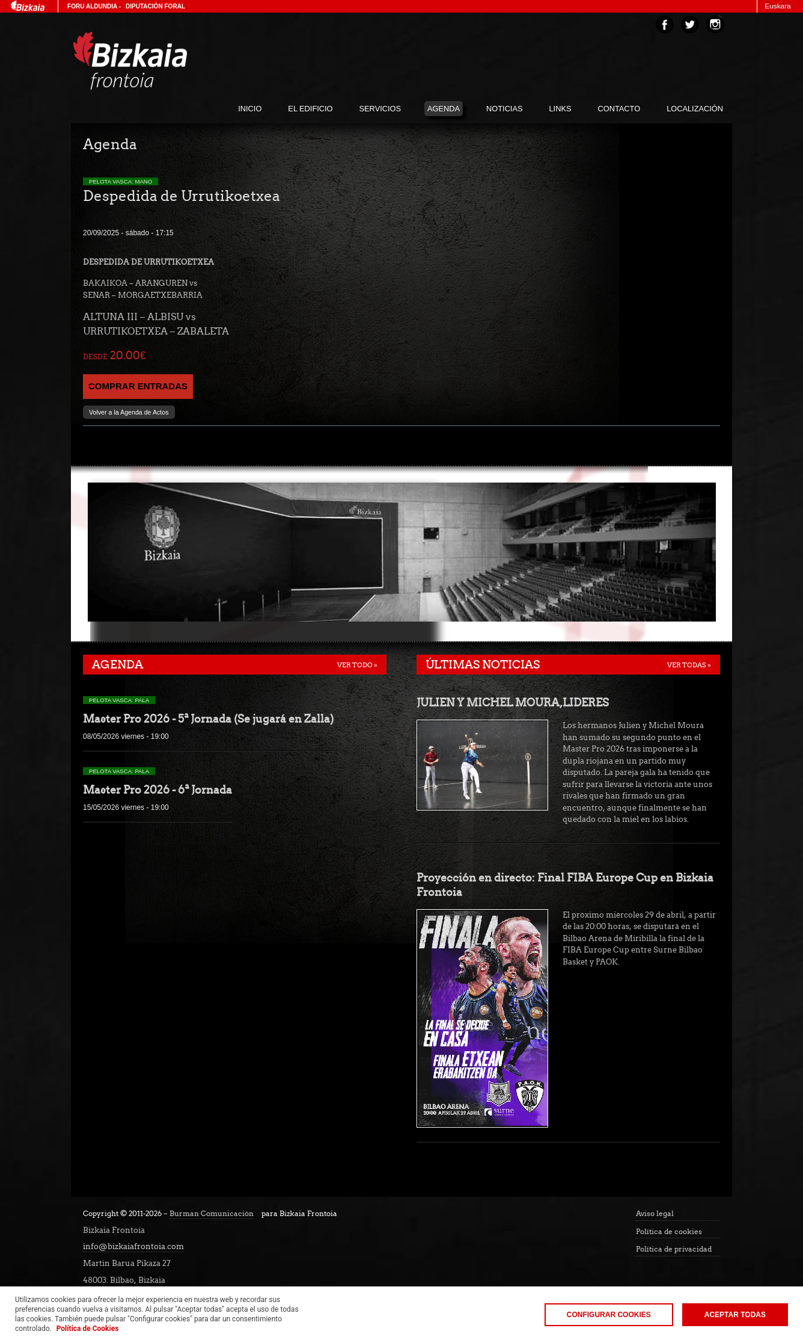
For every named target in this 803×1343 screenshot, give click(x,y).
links (560, 108)
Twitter (690, 25)
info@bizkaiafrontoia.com (133, 1246)
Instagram (715, 25)
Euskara (777, 6)
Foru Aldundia (92, 6)
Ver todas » (689, 665)
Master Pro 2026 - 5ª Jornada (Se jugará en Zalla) (208, 719)
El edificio (310, 108)
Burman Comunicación (211, 1213)
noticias (504, 108)
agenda (443, 108)
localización (695, 108)
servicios (380, 108)
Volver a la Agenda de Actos (129, 412)
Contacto (619, 108)
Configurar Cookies (609, 1315)
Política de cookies (669, 1231)
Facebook (665, 25)
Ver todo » (357, 665)
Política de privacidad (674, 1249)
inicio (249, 108)
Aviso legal (655, 1213)
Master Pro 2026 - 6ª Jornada (157, 790)
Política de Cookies (87, 1328)
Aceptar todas (735, 1315)
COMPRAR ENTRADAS (138, 386)
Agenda (117, 664)
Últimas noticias (483, 664)
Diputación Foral (155, 6)
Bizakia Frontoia (155, 61)
